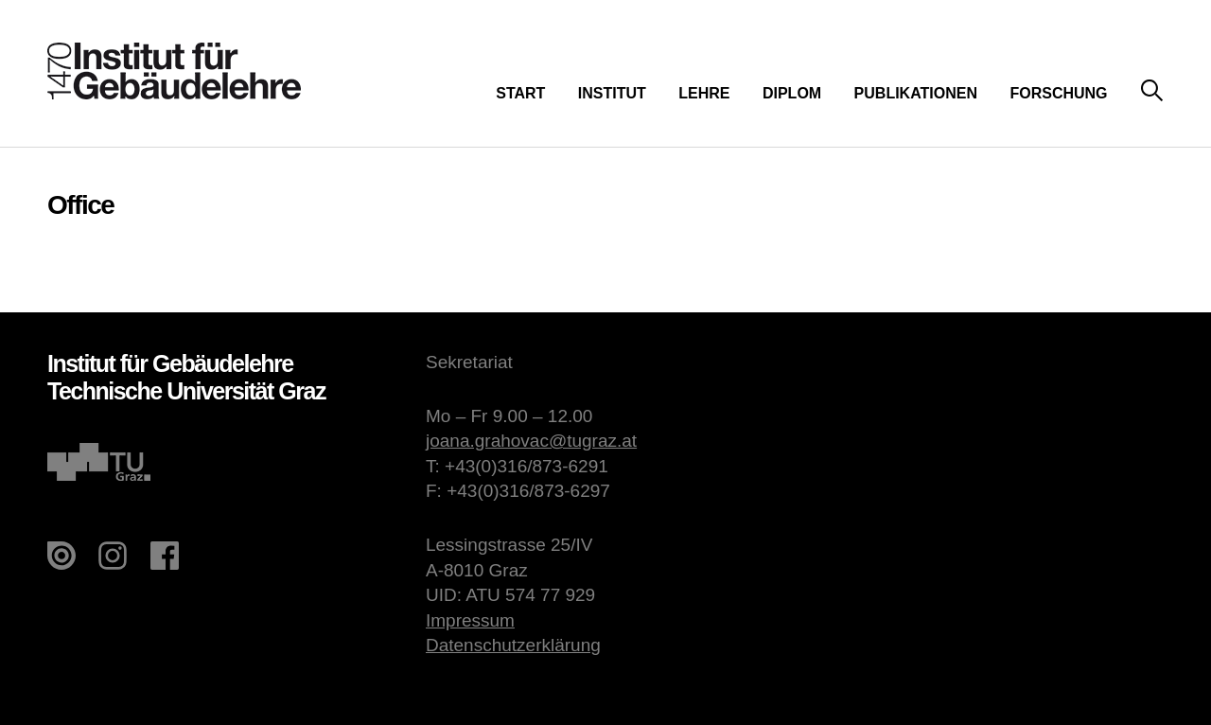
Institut (612, 93)
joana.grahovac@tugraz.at (531, 441)
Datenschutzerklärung (513, 645)
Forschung (1058, 93)
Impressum (470, 620)
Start (520, 93)
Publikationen (915, 93)
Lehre (703, 93)
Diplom (792, 93)
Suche (1152, 91)
